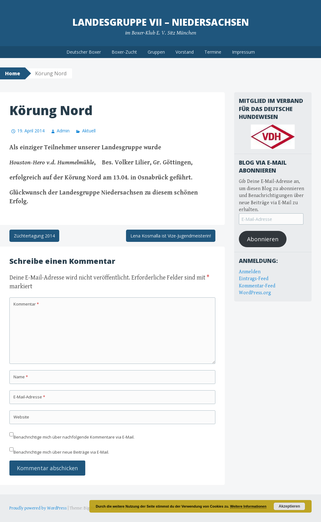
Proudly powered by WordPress (38, 508)
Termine (212, 52)
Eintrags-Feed (253, 279)
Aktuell (89, 131)
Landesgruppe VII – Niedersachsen (160, 22)
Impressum (243, 52)
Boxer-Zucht (124, 52)
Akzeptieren (289, 506)
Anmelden (249, 272)
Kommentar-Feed (257, 286)
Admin (63, 131)
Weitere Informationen (248, 506)
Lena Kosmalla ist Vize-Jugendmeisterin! (170, 236)
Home (12, 73)
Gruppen (156, 52)
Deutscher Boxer (83, 52)
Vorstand (185, 52)
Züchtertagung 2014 (34, 236)
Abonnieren (262, 239)
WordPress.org (255, 293)
